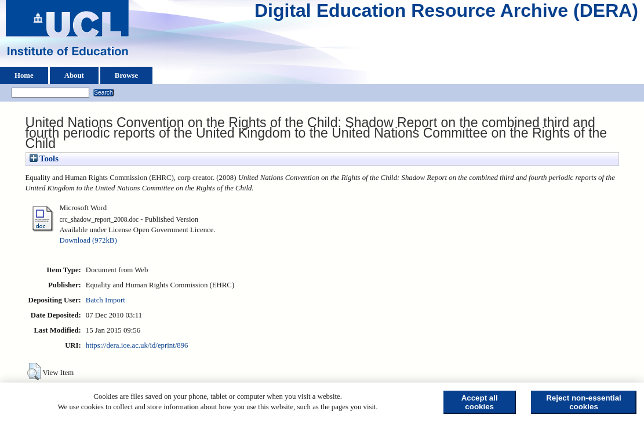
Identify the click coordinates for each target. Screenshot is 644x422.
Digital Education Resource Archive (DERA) (446, 13)
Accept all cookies (479, 402)
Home (24, 75)
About (74, 75)
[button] (34, 371)
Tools (44, 158)
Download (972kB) (88, 240)
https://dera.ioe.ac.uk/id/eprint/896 (137, 345)
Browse (126, 75)
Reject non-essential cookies (583, 402)
